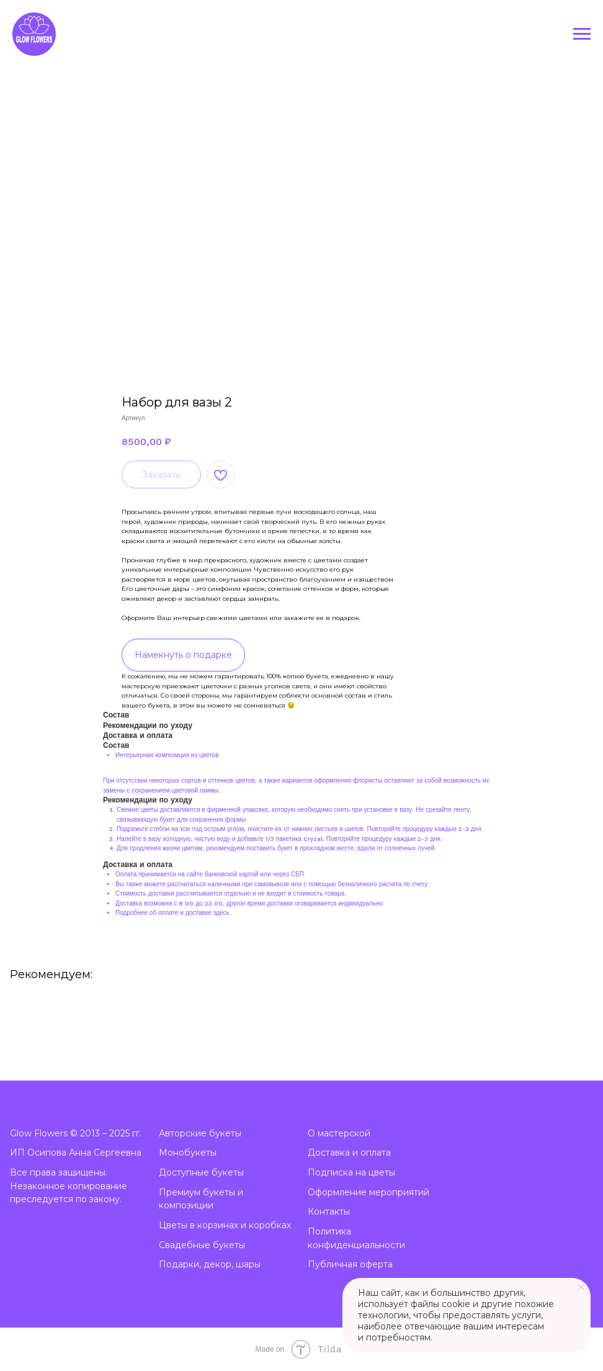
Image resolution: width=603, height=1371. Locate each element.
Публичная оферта (350, 1264)
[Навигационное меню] (582, 34)
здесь (221, 912)
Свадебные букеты (202, 1245)
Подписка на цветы (351, 1172)
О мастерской (339, 1133)
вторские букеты (203, 1133)
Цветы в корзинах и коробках (225, 1225)
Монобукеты (188, 1152)
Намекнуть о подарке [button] (183, 654)
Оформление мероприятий (368, 1192)
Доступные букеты (201, 1172)
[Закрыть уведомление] (581, 1287)
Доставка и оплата (349, 1152)
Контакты (329, 1211)
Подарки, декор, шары (210, 1264)
